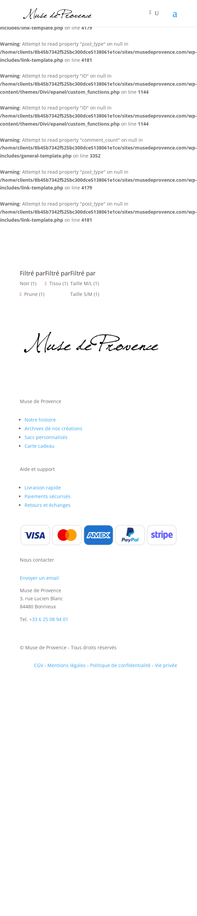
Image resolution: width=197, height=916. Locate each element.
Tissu (55, 283)
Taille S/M (81, 294)
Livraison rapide (43, 487)
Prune (31, 294)
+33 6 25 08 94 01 (48, 619)
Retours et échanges (48, 505)
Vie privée (166, 665)
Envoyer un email (39, 578)
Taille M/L (81, 283)
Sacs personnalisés (46, 437)
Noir (25, 283)
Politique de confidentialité (120, 665)
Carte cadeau (39, 446)
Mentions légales (66, 665)
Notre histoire (40, 420)
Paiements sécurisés (48, 496)
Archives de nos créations (53, 428)
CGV (38, 665)
